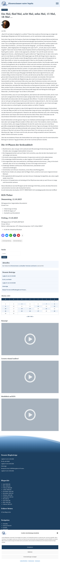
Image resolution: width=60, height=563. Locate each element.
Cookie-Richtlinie (23, 560)
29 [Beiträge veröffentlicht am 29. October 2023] (54, 311)
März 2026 (5, 486)
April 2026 (5, 484)
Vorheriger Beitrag (7, 240)
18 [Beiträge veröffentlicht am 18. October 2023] (21, 308)
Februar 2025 (6, 504)
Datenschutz (31, 560)
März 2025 (5, 502)
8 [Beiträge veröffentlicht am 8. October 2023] (54, 304)
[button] (57, 533)
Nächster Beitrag (17, 240)
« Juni (28, 316)
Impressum (37, 560)
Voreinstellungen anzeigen (30, 556)
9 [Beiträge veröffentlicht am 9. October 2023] (5, 306)
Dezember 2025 (7, 491)
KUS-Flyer (5, 529)
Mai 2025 (5, 499)
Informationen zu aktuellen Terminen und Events (23, 266)
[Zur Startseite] (24, 3)
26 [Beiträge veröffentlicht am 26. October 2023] (30, 311)
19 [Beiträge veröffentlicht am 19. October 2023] (30, 308)
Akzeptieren (30, 547)
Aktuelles (5, 524)
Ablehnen (30, 552)
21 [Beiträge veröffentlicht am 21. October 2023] (46, 308)
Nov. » (32, 316)
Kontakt (5, 527)
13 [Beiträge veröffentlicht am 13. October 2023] (38, 306)
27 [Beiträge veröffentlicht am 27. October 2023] (38, 311)
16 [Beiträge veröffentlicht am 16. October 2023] (5, 308)
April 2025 (5, 500)
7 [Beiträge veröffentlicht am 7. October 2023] (46, 304)
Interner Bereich (7, 525)
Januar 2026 (6, 489)
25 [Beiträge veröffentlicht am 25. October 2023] (21, 311)
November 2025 (7, 493)
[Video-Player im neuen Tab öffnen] (30, 339)
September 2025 (7, 497)
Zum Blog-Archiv (6, 512)
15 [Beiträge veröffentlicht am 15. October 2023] (54, 306)
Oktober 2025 (6, 495)
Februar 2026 (6, 488)
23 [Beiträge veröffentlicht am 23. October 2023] (5, 311)
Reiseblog (4, 9)
